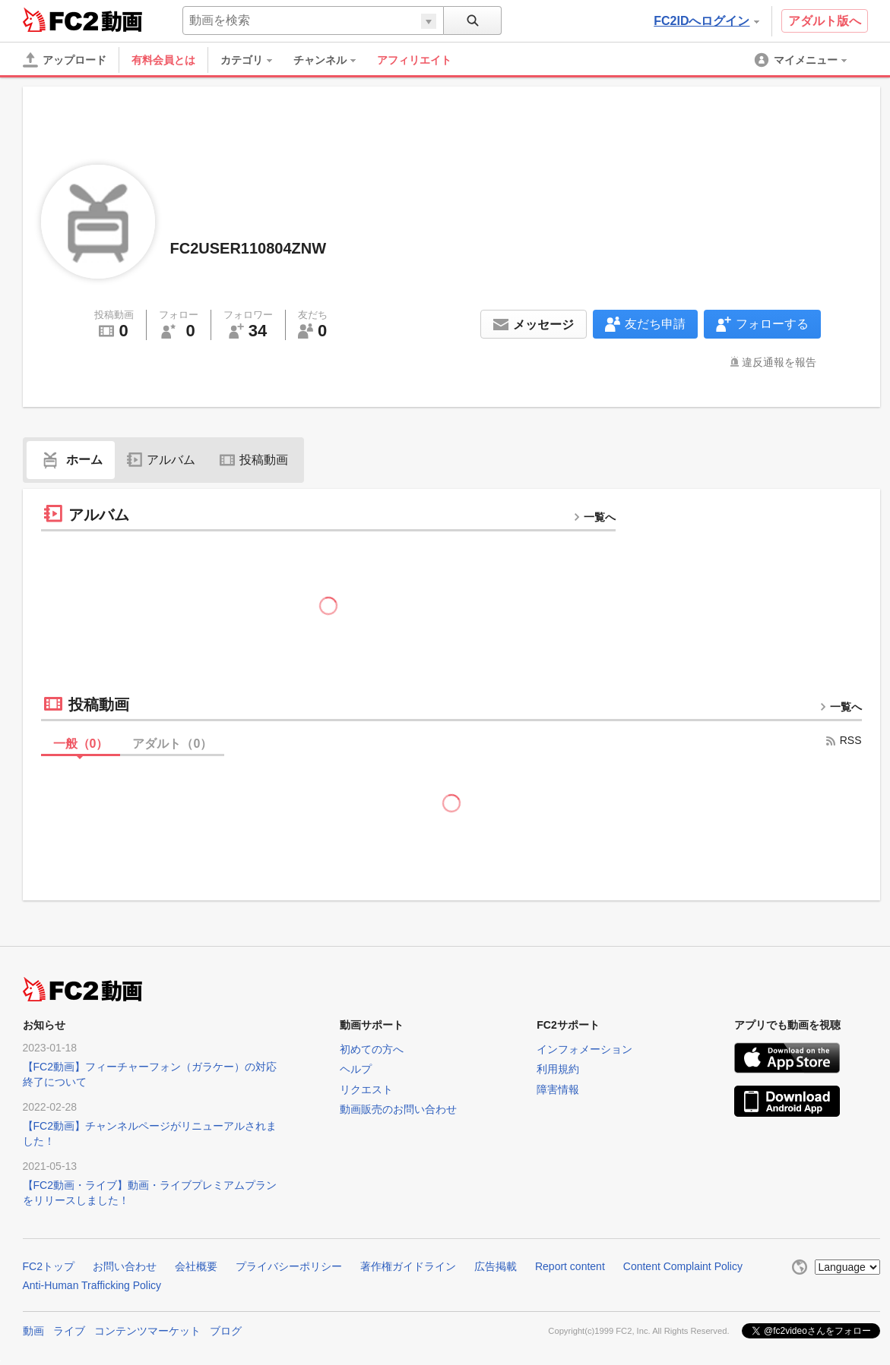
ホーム (71, 459)
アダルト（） (172, 743)
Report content (570, 1266)
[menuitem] (253, 60)
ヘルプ (356, 1069)
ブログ (226, 1331)
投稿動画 (254, 459)
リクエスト (366, 1089)
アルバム (161, 459)
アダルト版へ (824, 20)
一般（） (81, 743)
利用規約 (558, 1069)
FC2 (60, 20)
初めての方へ (372, 1049)
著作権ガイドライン (408, 1266)
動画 (33, 1331)
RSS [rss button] (843, 740)
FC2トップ (48, 1266)
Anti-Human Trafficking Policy (92, 1285)
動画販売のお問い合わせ (398, 1109)
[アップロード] (64, 60)
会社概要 (196, 1266)
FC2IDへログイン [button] (706, 20)
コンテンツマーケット (147, 1331)
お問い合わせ (125, 1266)
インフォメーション (584, 1049)
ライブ (69, 1331)
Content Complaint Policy (683, 1266)
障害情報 (558, 1089)
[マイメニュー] (802, 60)
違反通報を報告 (779, 362)
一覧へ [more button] (594, 517)
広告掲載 (495, 1266)
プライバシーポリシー (289, 1266)
